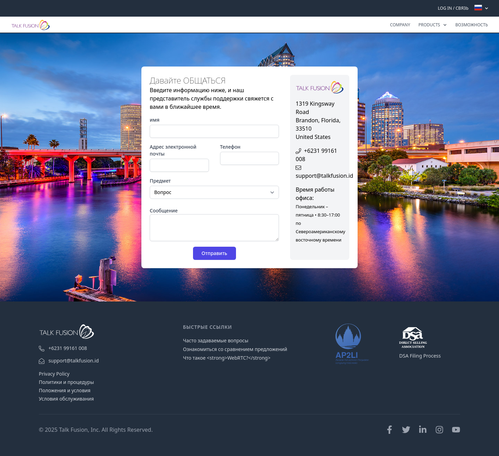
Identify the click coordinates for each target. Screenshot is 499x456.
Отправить (214, 253)
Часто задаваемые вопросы (215, 340)
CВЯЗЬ (462, 8)
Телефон (230, 146)
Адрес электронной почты (173, 150)
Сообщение (164, 210)
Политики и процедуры (66, 382)
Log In (445, 8)
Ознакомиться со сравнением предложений (235, 349)
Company (400, 25)
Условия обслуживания (66, 398)
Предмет (160, 180)
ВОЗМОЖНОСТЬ (471, 25)
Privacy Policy (54, 373)
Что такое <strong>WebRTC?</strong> (226, 357)
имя (154, 119)
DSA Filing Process (420, 355)
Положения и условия (64, 390)
